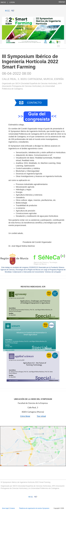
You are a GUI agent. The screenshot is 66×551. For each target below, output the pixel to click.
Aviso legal (5, 508)
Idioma (62, 2)
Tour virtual (41, 416)
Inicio (3, 2)
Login (12, 2)
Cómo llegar (25, 416)
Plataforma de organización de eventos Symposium (34, 508)
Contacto (34, 102)
